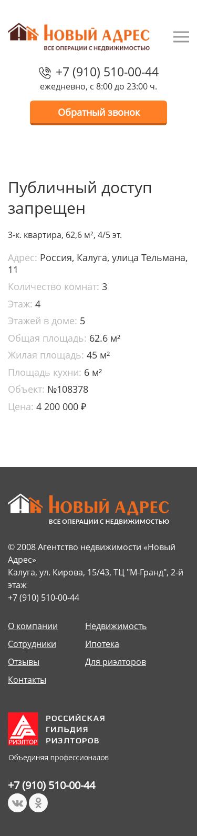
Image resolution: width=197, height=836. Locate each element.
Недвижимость (116, 626)
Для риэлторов (115, 662)
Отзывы (23, 662)
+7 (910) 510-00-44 (107, 71)
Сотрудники (32, 644)
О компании (33, 626)
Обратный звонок (99, 112)
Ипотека (102, 644)
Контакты (27, 679)
